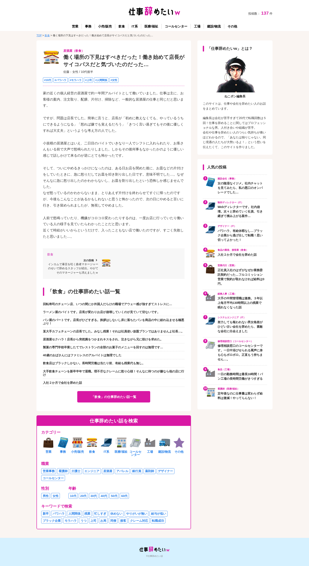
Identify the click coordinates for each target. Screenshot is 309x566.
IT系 (135, 26)
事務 (88, 26)
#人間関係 (101, 79)
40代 (104, 496)
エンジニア (91, 471)
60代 (124, 496)
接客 (123, 520)
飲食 (121, 26)
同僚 (113, 520)
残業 (87, 513)
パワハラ (59, 513)
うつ (83, 520)
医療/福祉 (151, 26)
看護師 (63, 471)
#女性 (114, 79)
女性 (56, 496)
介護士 (75, 471)
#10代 (47, 79)
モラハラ (71, 520)
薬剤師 (149, 471)
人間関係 (74, 513)
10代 (73, 496)
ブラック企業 (52, 520)
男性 (46, 496)
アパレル (122, 471)
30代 (94, 496)
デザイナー (165, 471)
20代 (83, 496)
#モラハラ (76, 79)
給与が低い (158, 513)
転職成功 (158, 520)
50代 (114, 496)
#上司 (88, 79)
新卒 (46, 513)
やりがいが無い (136, 513)
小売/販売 (105, 26)
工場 (197, 26)
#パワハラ (60, 79)
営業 (75, 26)
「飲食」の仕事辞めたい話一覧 (113, 397)
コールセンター (176, 26)
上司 (93, 520)
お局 (103, 520)
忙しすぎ (100, 513)
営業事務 (49, 471)
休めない (116, 513)
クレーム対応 (139, 520)
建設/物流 (214, 26)
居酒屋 (107, 471)
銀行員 (136, 471)
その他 (232, 26)
